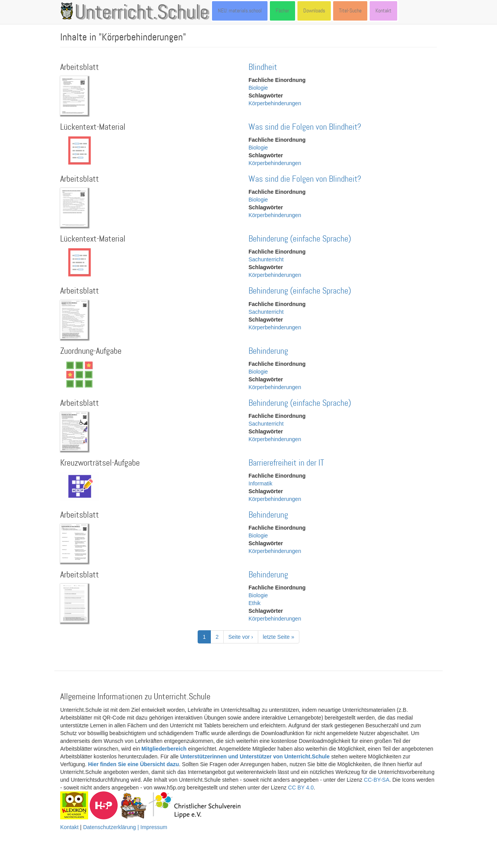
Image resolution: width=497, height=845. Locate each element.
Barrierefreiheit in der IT (286, 463)
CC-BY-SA (376, 780)
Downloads (314, 10)
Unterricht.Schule (142, 13)
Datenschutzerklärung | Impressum (125, 827)
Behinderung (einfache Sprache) (299, 239)
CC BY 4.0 (301, 787)
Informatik (260, 483)
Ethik (254, 603)
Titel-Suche (350, 10)
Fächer (282, 10)
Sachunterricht (265, 259)
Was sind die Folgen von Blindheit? (304, 127)
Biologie (258, 88)
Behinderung (268, 351)
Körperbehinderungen (274, 103)
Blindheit (262, 67)
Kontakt (383, 10)
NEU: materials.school (240, 10)
